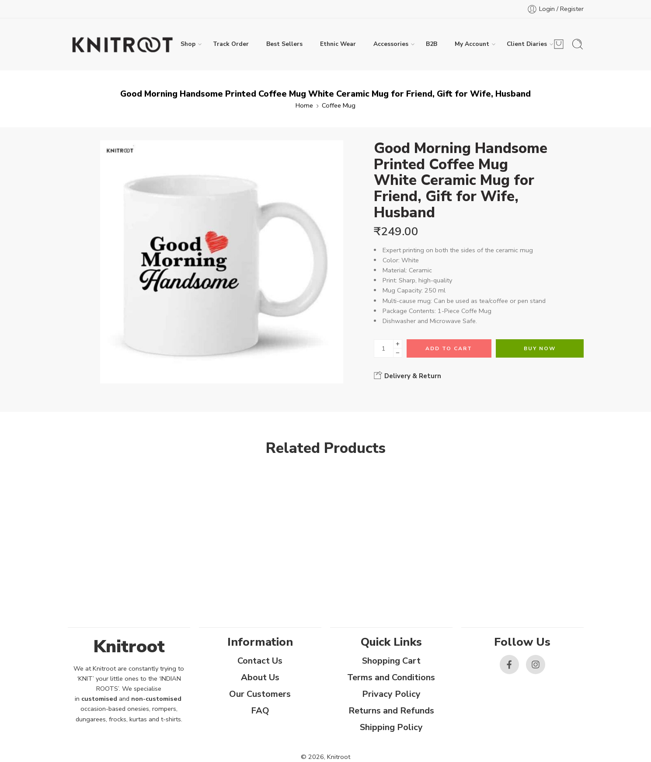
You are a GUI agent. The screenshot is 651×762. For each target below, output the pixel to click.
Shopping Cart (391, 661)
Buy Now (540, 348)
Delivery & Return (407, 375)
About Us (260, 677)
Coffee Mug (338, 105)
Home (304, 105)
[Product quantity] (383, 348)
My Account (472, 44)
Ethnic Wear (338, 44)
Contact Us (259, 661)
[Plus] (397, 343)
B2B (431, 44)
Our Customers (260, 694)
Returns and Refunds (391, 711)
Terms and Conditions (391, 677)
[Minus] (397, 353)
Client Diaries (527, 44)
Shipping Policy (391, 727)
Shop (188, 44)
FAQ (260, 711)
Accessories (390, 44)
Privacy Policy (391, 694)
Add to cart (448, 348)
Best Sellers (284, 44)
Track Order (231, 44)
